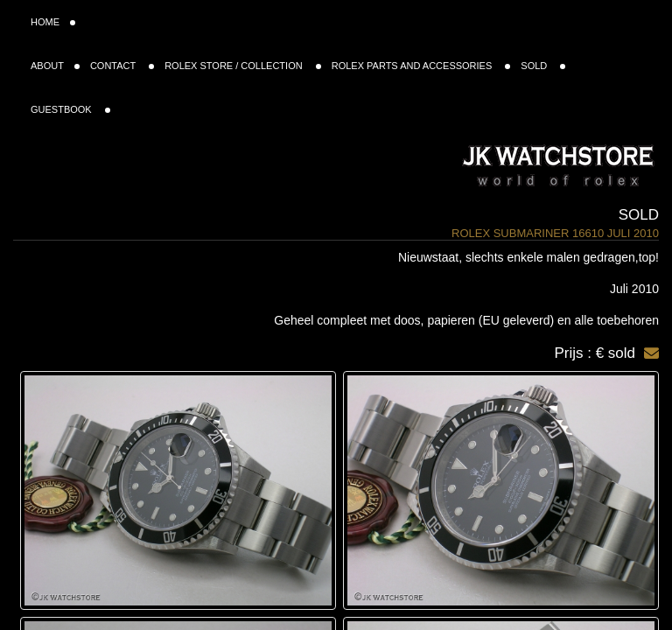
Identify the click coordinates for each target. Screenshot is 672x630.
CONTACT (122, 65)
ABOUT (55, 65)
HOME (53, 22)
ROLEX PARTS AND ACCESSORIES (421, 65)
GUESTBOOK (70, 109)
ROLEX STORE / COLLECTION (242, 65)
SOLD (543, 65)
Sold (639, 214)
